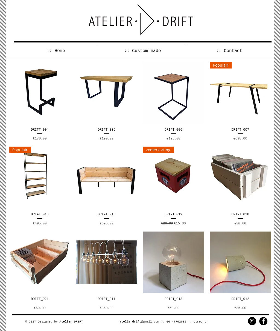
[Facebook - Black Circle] (263, 321)
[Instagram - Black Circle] (252, 321)
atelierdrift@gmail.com (139, 321)
